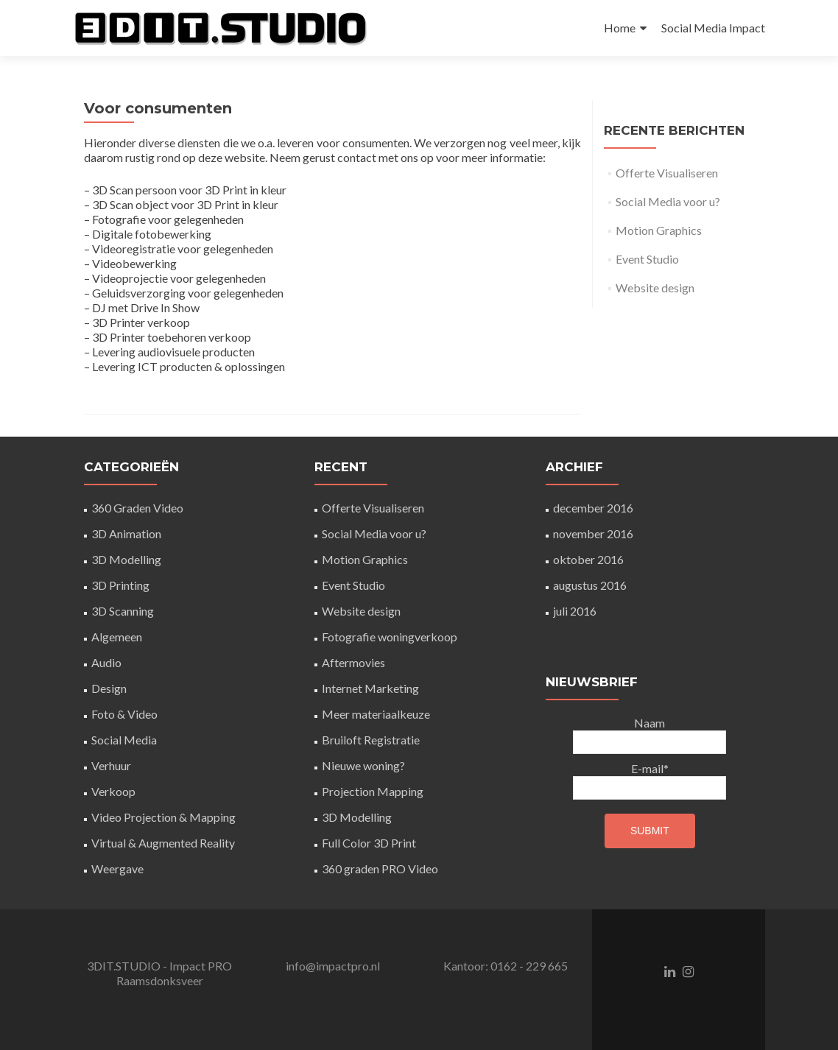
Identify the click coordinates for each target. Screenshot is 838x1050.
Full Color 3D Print (369, 843)
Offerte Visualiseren (667, 173)
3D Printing (120, 585)
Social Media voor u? (668, 201)
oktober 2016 (588, 559)
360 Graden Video (137, 508)
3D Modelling (126, 559)
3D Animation (126, 533)
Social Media (124, 740)
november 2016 (593, 533)
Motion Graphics (659, 230)
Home (619, 28)
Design (109, 688)
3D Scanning (122, 611)
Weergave (117, 868)
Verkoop (113, 791)
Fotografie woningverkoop (389, 637)
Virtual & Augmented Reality (163, 843)
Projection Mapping (372, 791)
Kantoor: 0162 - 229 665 (505, 966)
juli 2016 (574, 611)
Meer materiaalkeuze (376, 714)
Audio (106, 662)
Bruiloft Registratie (371, 740)
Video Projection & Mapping (163, 817)
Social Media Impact (713, 28)
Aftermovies (353, 662)
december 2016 (593, 508)
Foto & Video (124, 714)
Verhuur (111, 765)
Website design (655, 288)
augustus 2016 (590, 585)
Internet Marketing (370, 688)
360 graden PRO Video (380, 868)
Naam (649, 735)
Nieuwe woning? (363, 765)
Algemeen (116, 637)
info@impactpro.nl (333, 966)
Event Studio (647, 259)
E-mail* (649, 780)
